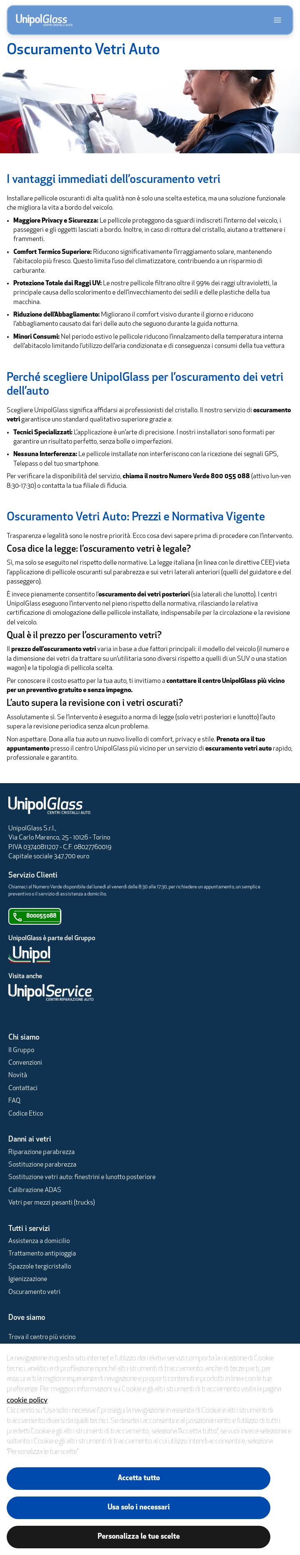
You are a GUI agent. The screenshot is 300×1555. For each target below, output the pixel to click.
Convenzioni (25, 1063)
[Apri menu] (277, 20)
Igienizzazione (27, 1279)
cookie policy (27, 1399)
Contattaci (23, 1088)
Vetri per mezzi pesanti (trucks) (51, 1203)
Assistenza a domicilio (39, 1241)
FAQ (14, 1101)
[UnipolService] (140, 992)
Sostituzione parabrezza (42, 1165)
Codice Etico (25, 1114)
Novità (17, 1075)
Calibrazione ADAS (34, 1190)
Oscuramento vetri (34, 1292)
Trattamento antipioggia (42, 1254)
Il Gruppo (21, 1050)
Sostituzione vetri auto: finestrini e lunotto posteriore (82, 1177)
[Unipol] (140, 954)
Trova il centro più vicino (42, 1337)
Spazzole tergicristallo (39, 1266)
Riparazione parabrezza (41, 1152)
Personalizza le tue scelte (139, 1536)
